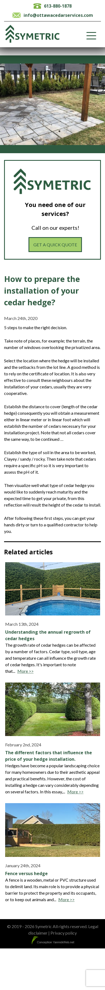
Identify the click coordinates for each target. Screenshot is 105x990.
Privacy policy (63, 932)
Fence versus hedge (26, 873)
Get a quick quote (55, 244)
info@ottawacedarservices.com (58, 15)
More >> (25, 671)
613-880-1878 (58, 6)
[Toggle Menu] (91, 35)
